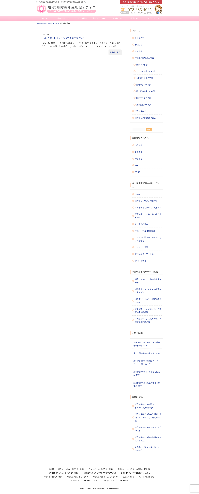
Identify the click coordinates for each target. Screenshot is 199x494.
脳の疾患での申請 (143, 105)
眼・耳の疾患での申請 (145, 91)
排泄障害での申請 (143, 85)
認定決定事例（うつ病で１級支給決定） (64, 38)
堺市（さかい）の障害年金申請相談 (148, 281)
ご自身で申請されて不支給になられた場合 (148, 239)
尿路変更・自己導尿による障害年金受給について (147, 344)
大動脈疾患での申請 (144, 78)
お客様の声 (117, 18)
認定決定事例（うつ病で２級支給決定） (147, 373)
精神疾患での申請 (143, 98)
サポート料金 (81, 18)
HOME (45, 18)
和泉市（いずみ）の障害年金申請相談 (148, 300)
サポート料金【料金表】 (145, 231)
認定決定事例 (140, 111)
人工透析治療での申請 (145, 71)
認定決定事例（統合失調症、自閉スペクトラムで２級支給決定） (148, 417)
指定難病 (138, 145)
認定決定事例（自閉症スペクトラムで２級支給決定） (147, 362)
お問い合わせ (153, 18)
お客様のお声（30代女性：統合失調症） (147, 449)
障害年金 (138, 159)
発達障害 (138, 152)
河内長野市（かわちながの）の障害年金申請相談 (148, 320)
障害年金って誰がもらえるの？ (148, 208)
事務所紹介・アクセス (144, 254)
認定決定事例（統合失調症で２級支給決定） (148, 439)
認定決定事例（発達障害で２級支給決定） (147, 384)
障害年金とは (63, 18)
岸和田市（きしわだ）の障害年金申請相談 (148, 291)
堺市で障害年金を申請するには (147, 353)
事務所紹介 (135, 18)
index (137, 165)
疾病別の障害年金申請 (144, 58)
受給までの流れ (99, 18)
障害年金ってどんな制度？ (146, 201)
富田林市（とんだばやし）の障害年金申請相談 (148, 310)
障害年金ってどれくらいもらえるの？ (148, 216)
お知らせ (138, 45)
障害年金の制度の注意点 (145, 118)
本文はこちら (115, 52)
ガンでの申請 (141, 65)
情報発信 (138, 51)
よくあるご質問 (141, 247)
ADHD (137, 172)
